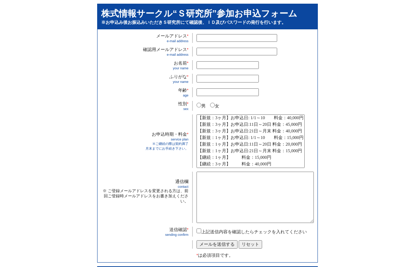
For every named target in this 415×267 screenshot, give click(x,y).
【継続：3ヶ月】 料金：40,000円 (250, 164)
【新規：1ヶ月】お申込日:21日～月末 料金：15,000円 (250, 151)
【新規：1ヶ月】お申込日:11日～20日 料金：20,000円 (250, 144)
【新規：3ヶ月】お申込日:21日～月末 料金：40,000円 (250, 131)
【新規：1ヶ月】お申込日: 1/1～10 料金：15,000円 (250, 138)
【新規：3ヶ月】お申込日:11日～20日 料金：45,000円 (250, 124)
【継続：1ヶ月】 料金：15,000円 (250, 157)
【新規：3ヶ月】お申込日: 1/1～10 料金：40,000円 (250, 118)
